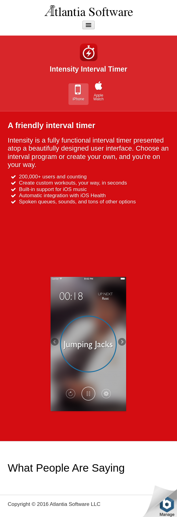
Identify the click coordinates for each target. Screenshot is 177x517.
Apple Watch (98, 97)
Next (121, 342)
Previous (55, 342)
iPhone (78, 99)
